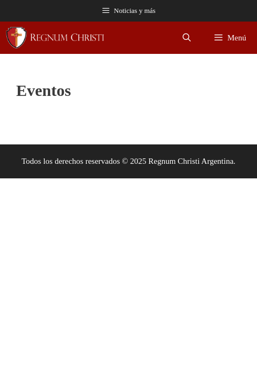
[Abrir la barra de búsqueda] (187, 38)
